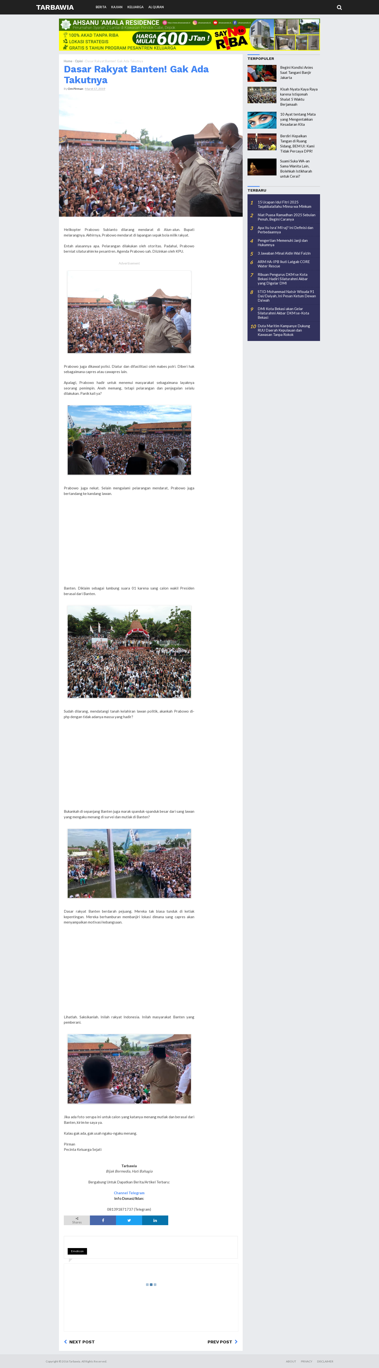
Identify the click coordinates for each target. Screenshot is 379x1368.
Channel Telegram (129, 1193)
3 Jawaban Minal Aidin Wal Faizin (284, 253)
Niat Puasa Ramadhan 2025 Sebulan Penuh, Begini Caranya (286, 217)
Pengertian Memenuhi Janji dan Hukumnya (283, 242)
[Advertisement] (129, 546)
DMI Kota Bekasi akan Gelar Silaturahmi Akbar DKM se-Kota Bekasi (283, 312)
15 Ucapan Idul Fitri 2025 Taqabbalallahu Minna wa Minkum (284, 204)
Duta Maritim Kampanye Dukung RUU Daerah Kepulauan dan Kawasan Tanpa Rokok (284, 330)
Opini (79, 61)
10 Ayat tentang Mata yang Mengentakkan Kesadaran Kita (298, 119)
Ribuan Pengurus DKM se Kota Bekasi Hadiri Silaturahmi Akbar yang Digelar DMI (283, 278)
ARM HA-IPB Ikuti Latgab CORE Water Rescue (284, 263)
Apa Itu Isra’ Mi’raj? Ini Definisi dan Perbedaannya (285, 229)
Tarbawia (55, 7)
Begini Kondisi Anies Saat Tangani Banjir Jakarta (296, 72)
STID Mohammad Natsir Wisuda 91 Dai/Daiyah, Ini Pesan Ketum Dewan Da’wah (287, 295)
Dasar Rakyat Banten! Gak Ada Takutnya (136, 74)
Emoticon (77, 1251)
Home (68, 61)
